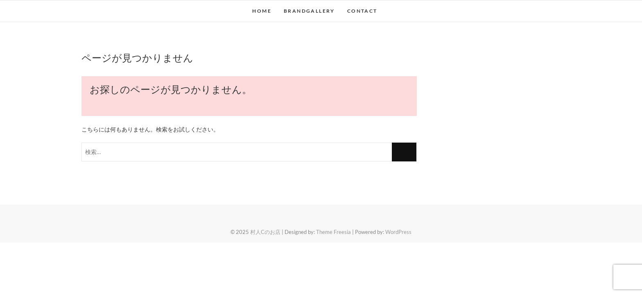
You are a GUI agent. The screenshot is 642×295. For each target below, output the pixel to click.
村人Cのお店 (265, 232)
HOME (261, 11)
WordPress (398, 232)
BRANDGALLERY (309, 11)
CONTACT (362, 11)
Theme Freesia (333, 232)
